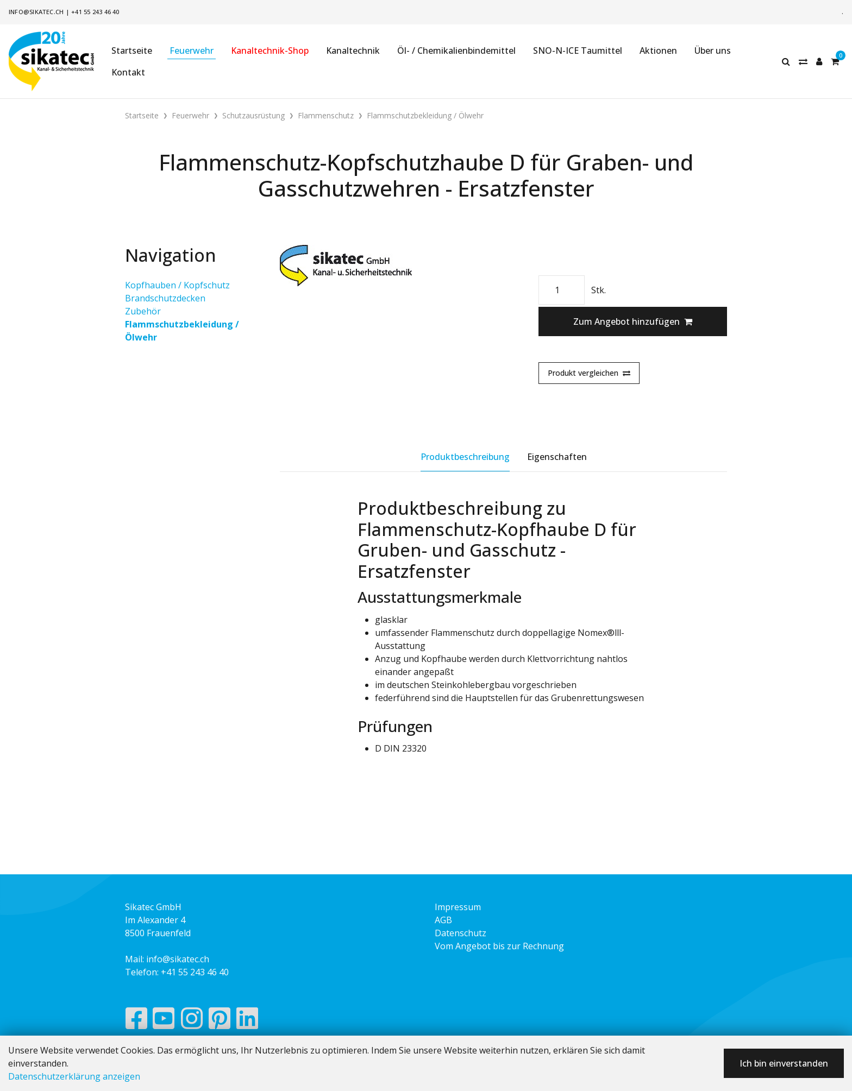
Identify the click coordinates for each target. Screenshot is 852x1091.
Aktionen (658, 50)
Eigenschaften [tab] (557, 457)
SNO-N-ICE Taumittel (577, 50)
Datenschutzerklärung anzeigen (74, 1076)
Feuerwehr (192, 50)
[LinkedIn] (247, 1021)
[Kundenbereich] (819, 61)
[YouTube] (164, 1021)
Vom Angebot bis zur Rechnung (499, 946)
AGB (443, 920)
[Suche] (786, 61)
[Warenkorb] (834, 61)
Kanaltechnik (353, 50)
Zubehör (143, 311)
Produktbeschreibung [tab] (465, 457)
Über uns (712, 50)
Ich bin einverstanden (784, 1063)
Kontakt (128, 72)
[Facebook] (136, 1021)
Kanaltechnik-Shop (270, 50)
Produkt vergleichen (589, 373)
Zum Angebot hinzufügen (632, 321)
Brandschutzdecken (165, 298)
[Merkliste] (803, 61)
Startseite (131, 50)
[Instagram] (192, 1021)
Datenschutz (460, 933)
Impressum (458, 907)
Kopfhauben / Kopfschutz (177, 285)
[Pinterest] (220, 1021)
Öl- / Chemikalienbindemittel (456, 50)
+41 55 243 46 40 (95, 12)
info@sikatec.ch (36, 12)
